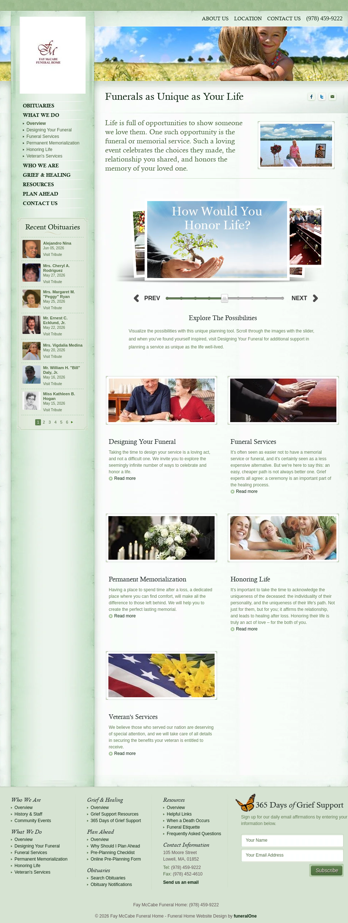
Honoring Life (39, 149)
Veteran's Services (44, 156)
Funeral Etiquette (183, 827)
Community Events (32, 820)
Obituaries (38, 106)
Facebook (311, 97)
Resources (38, 184)
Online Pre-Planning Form (116, 859)
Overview (36, 123)
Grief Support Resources (114, 814)
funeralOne (245, 916)
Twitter (322, 97)
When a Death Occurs (188, 820)
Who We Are (41, 165)
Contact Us (284, 18)
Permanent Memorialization (52, 143)
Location (248, 18)
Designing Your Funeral (49, 129)
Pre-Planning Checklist (112, 852)
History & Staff (28, 814)
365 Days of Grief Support (116, 820)
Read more (125, 478)
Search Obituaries (108, 878)
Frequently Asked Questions (194, 833)
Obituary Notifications (111, 884)
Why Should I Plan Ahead (115, 846)
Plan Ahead (40, 194)
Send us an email (181, 882)
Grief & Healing (47, 175)
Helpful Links (179, 814)
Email (332, 97)
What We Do (41, 115)
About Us (215, 18)
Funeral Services (42, 136)
